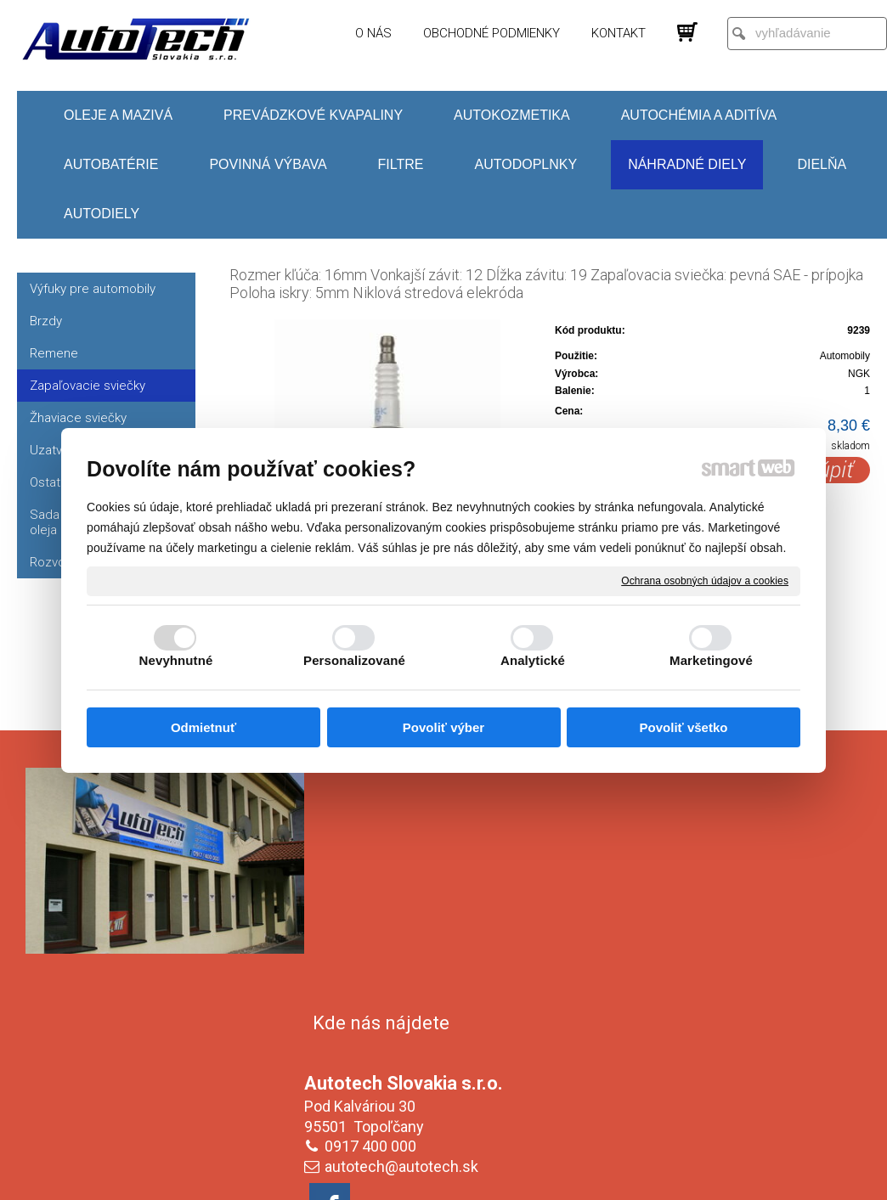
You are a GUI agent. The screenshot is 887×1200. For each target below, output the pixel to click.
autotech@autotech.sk (405, 922)
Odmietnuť (203, 727)
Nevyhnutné (176, 660)
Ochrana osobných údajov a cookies (704, 580)
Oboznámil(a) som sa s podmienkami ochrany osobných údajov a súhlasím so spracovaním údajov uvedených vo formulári (722, 1064)
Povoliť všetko (684, 727)
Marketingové (711, 660)
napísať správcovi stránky (427, 1175)
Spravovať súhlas (727, 1175)
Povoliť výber (443, 727)
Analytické (532, 660)
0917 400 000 (374, 901)
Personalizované (354, 660)
